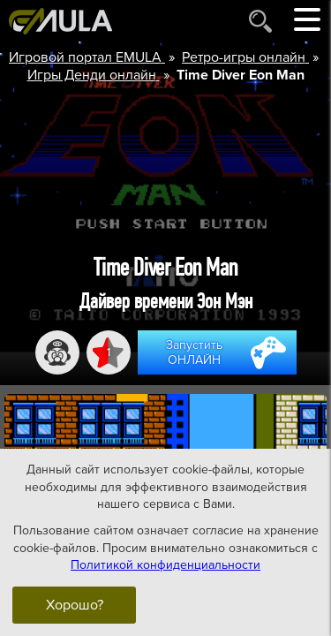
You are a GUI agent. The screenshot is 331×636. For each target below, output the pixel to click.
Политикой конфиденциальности (165, 564)
